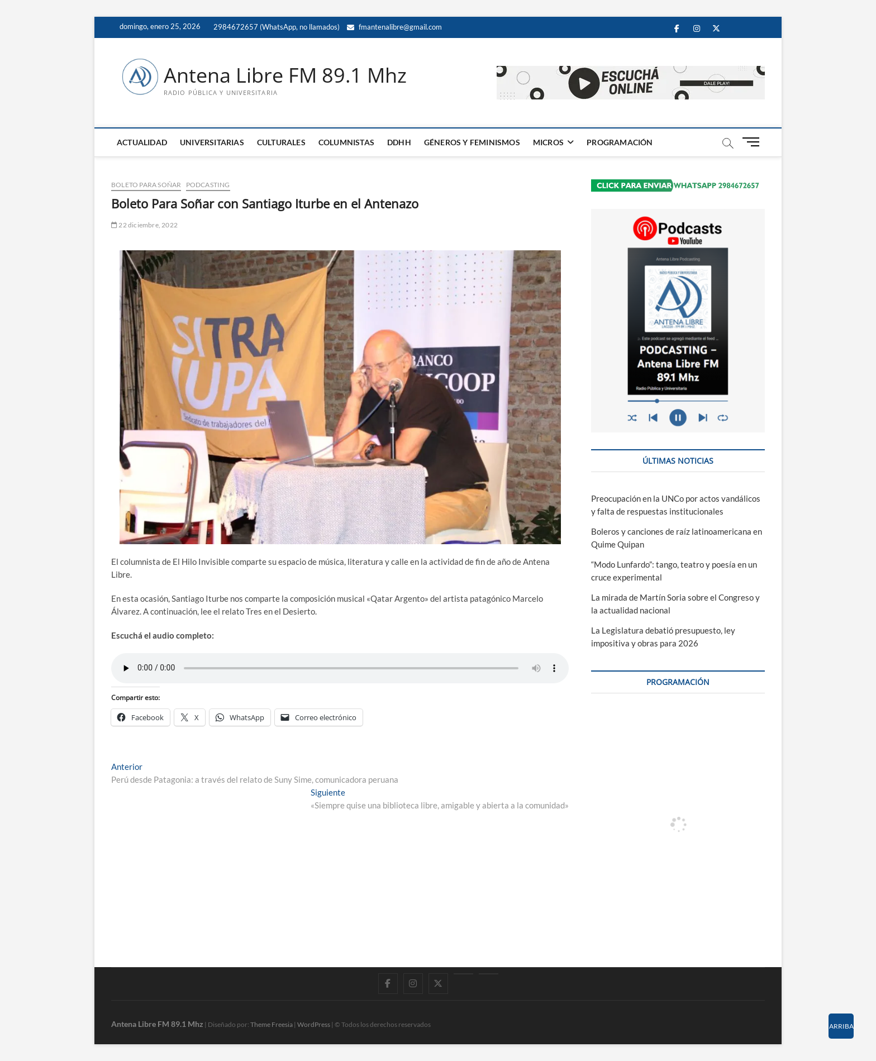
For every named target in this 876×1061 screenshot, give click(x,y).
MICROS (548, 142)
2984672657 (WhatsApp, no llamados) (276, 26)
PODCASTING (208, 184)
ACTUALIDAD (142, 142)
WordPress (313, 1024)
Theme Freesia (271, 1024)
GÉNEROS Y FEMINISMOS (472, 142)
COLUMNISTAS (346, 142)
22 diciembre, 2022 (144, 225)
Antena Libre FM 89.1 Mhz (285, 75)
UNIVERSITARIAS (212, 142)
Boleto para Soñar (146, 184)
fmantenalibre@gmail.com (394, 26)
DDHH (399, 142)
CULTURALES (281, 142)
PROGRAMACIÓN (620, 142)
